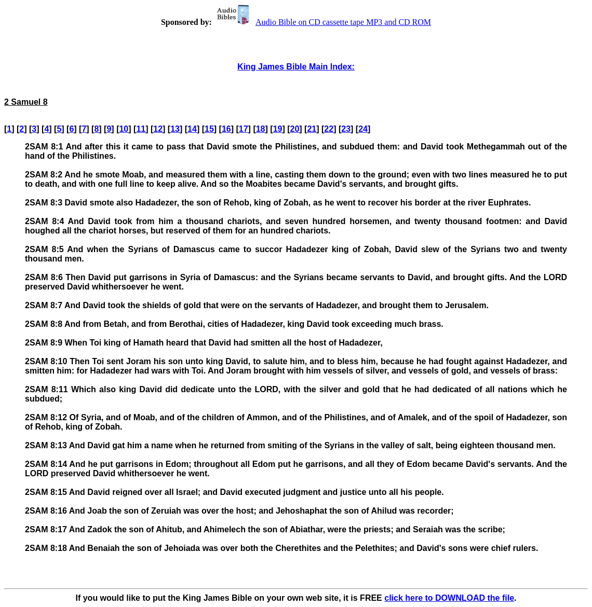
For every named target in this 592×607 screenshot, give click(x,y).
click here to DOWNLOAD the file (449, 598)
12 (158, 129)
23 (346, 129)
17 (243, 129)
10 (123, 129)
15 (209, 129)
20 (295, 129)
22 (328, 129)
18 (260, 129)
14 (192, 129)
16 (226, 129)
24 (363, 129)
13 (175, 129)
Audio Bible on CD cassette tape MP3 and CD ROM (322, 22)
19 (277, 129)
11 (140, 129)
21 (311, 129)
